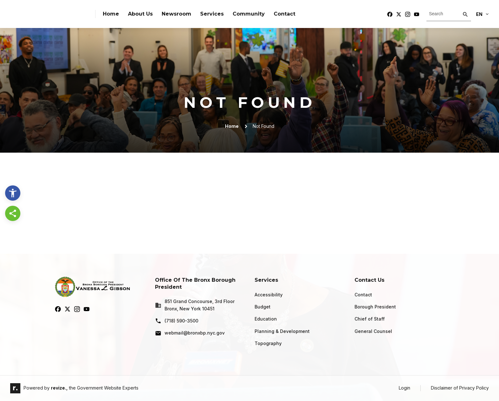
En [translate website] (482, 14)
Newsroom (176, 14)
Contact (284, 14)
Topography (268, 343)
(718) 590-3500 (176, 321)
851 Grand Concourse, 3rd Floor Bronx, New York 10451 (195, 305)
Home (111, 14)
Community (249, 14)
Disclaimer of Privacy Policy (460, 388)
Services (212, 14)
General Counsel (373, 331)
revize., (59, 388)
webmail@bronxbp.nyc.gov (190, 333)
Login (404, 388)
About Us (140, 14)
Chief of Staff (370, 318)
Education (266, 318)
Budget (263, 306)
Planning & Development (282, 331)
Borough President (375, 306)
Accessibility (269, 294)
